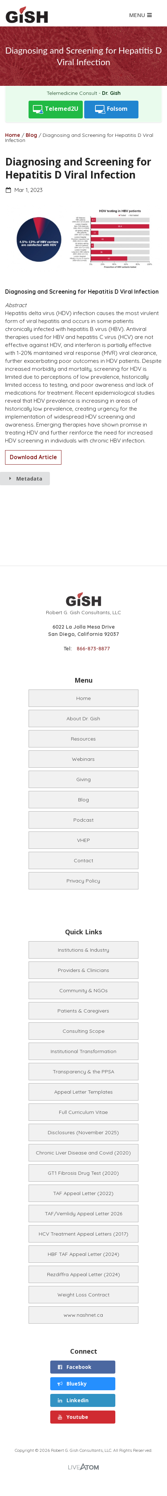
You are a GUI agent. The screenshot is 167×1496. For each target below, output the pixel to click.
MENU (141, 15)
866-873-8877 (93, 648)
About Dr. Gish (83, 718)
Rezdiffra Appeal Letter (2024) (83, 1274)
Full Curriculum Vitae (83, 1112)
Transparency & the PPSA (83, 1071)
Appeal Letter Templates (83, 1092)
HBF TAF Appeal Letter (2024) (83, 1254)
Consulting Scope (83, 1031)
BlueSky (72, 1383)
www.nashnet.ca (83, 1315)
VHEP (83, 840)
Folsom (111, 109)
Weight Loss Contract (83, 1294)
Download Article (33, 457)
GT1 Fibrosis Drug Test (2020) (83, 1173)
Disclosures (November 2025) (83, 1132)
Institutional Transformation (83, 1051)
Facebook (74, 1366)
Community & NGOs (83, 990)
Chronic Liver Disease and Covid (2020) (83, 1152)
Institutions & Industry (83, 950)
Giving (83, 779)
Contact (83, 860)
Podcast (83, 820)
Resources (83, 739)
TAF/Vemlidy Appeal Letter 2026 (83, 1213)
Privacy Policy (83, 880)
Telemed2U (56, 109)
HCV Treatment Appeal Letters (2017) (83, 1234)
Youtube (72, 1416)
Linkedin (73, 1400)
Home (12, 135)
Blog (31, 135)
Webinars (83, 759)
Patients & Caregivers (83, 1010)
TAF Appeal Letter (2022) (83, 1193)
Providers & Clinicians (83, 970)
